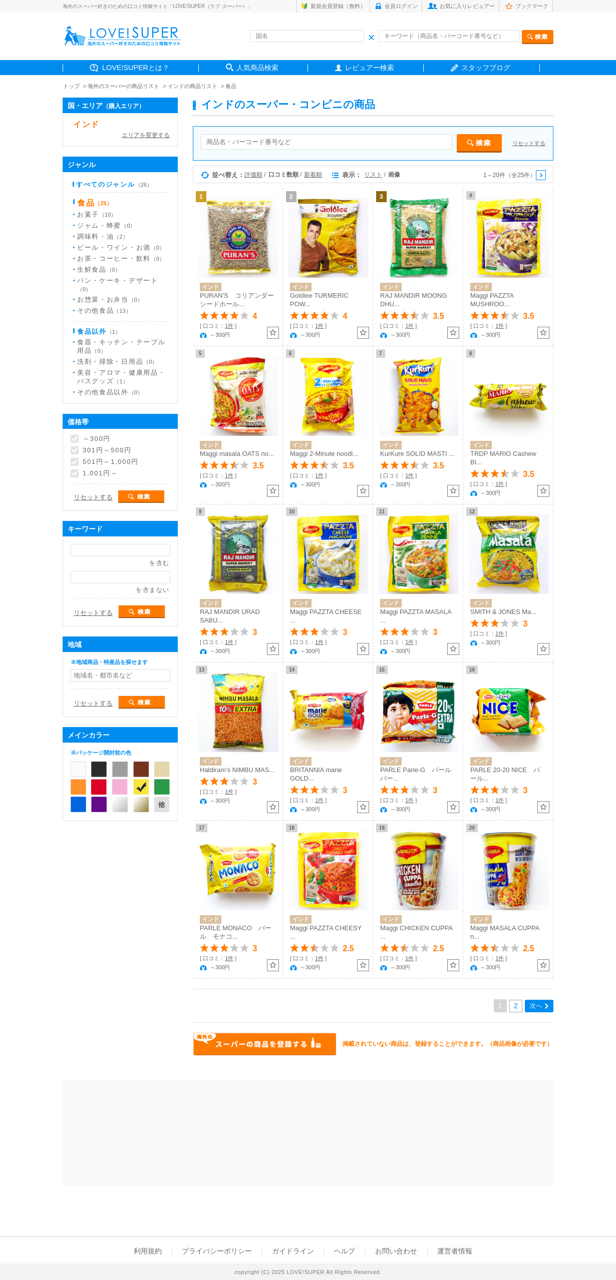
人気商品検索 (257, 68)
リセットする (528, 143)
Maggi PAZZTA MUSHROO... (491, 300)
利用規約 (148, 1251)
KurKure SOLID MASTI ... (417, 453)
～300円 (97, 439)
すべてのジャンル (114, 184)
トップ (71, 86)
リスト (373, 174)
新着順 (313, 174)
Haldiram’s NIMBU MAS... (237, 770)
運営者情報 (454, 1251)
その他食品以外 (110, 392)
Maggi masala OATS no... (237, 453)
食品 (230, 86)
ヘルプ (344, 1251)
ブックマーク (531, 6)
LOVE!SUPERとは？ (135, 68)
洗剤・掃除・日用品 (117, 361)
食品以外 (99, 331)
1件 (229, 326)
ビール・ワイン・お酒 (121, 247)
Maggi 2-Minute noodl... (324, 453)
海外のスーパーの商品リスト (123, 86)
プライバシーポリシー (217, 1251)
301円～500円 (107, 450)
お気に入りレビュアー (467, 6)
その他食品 (104, 310)
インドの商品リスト (192, 86)
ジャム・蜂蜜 (106, 225)
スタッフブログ (485, 68)
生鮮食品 (99, 269)
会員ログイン (401, 6)
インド (86, 124)
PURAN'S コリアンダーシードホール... (237, 300)
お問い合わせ (396, 1251)
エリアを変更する (146, 135)
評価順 (253, 174)
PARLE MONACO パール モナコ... (235, 932)
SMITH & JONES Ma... (503, 611)
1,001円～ (100, 473)
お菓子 (96, 214)
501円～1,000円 (111, 462)
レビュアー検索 (369, 68)
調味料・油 (102, 236)
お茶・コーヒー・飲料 (121, 258)
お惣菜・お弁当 (110, 299)
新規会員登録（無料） (338, 6)
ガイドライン (293, 1251)
